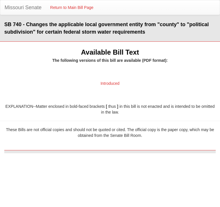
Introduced (110, 83)
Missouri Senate (23, 7)
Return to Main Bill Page (71, 7)
